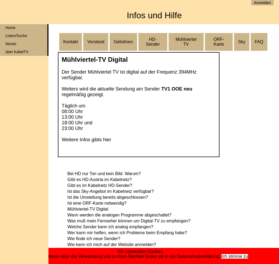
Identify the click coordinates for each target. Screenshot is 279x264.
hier (107, 139)
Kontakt (70, 41)
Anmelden (262, 3)
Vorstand (95, 41)
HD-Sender (153, 41)
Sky (241, 41)
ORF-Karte (219, 41)
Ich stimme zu (234, 256)
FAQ (259, 41)
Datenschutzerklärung (198, 256)
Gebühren (123, 41)
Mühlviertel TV (186, 41)
